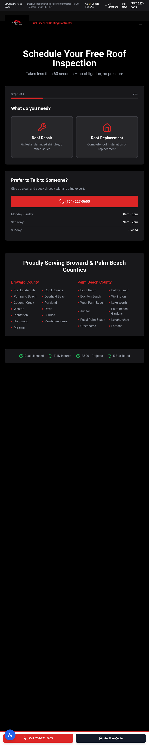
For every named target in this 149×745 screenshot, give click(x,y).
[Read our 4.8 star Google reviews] (93, 5)
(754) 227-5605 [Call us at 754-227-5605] (137, 5)
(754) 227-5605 (74, 201)
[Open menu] (140, 23)
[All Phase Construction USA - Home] (38, 23)
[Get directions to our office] (112, 5)
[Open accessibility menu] (10, 734)
